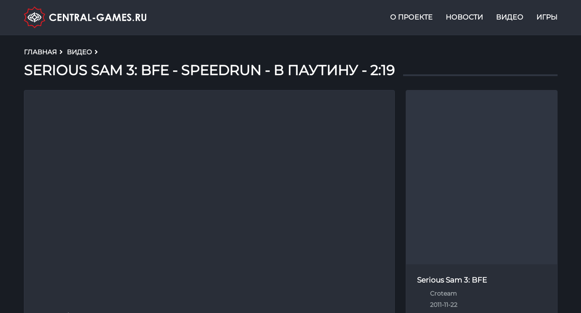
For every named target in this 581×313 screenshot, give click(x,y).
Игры (547, 19)
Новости (464, 19)
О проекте (411, 19)
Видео (509, 19)
